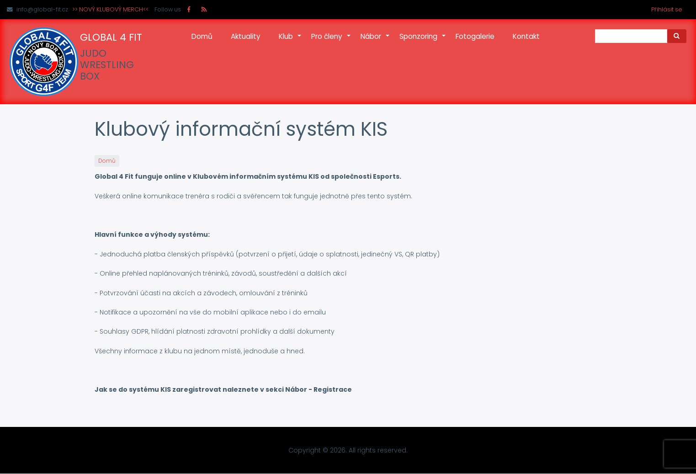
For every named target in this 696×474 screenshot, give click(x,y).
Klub (290, 41)
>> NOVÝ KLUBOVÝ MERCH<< (110, 9)
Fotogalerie (475, 36)
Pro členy (331, 41)
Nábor (375, 41)
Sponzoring (422, 41)
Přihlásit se (666, 9)
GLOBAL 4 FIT (111, 37)
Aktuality (245, 36)
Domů (202, 36)
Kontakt (526, 36)
